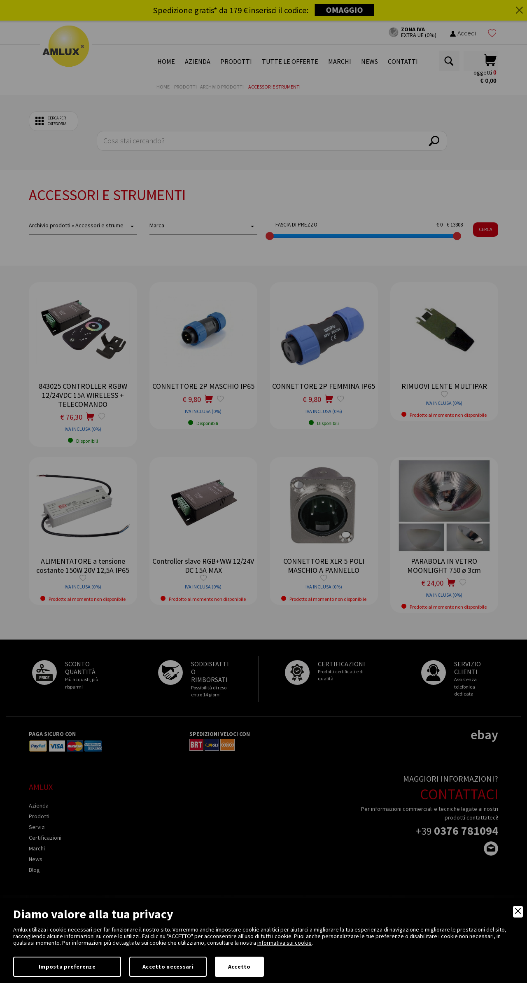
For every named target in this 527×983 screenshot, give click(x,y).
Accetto (239, 966)
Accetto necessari (168, 966)
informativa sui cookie (284, 942)
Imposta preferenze (67, 966)
